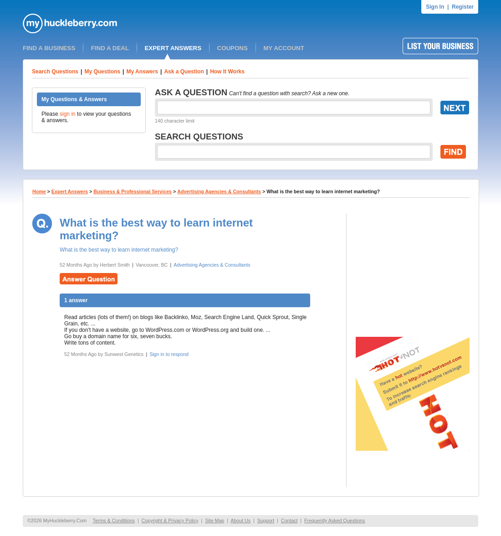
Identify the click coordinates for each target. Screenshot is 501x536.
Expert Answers (69, 191)
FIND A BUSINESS (49, 48)
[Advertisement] (413, 271)
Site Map (214, 520)
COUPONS (232, 48)
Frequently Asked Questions (334, 520)
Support (265, 520)
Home (39, 191)
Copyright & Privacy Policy (170, 520)
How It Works (227, 71)
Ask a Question (184, 71)
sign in (68, 114)
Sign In (435, 7)
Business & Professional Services (132, 191)
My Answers (142, 71)
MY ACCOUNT (283, 48)
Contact (289, 520)
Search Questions (55, 71)
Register (463, 7)
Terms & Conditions (114, 520)
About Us (240, 520)
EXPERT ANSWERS (172, 48)
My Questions (102, 71)
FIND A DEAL (110, 48)
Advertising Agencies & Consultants (219, 191)
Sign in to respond (169, 354)
